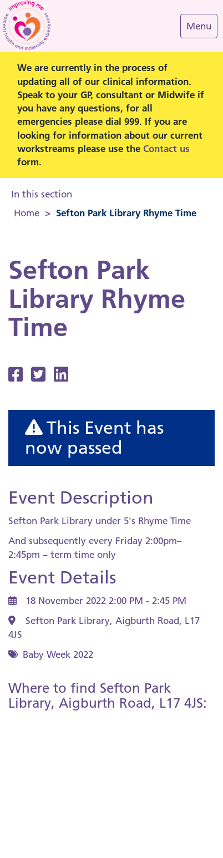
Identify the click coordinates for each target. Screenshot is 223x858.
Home (26, 213)
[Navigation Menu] (198, 26)
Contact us (166, 148)
